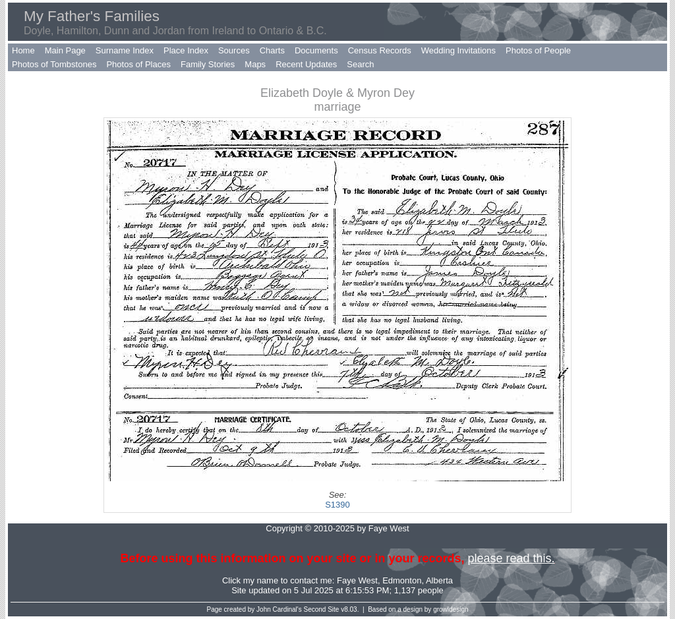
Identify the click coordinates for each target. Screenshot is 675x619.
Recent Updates (306, 64)
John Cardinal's (279, 609)
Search (360, 64)
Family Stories (208, 64)
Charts (272, 50)
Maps (255, 64)
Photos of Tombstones (54, 64)
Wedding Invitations (458, 50)
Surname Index (125, 50)
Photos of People (538, 50)
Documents (316, 50)
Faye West (357, 580)
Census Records (379, 50)
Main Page (65, 50)
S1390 (337, 505)
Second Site (321, 609)
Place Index (185, 50)
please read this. (510, 558)
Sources (234, 50)
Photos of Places (138, 64)
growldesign (450, 609)
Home (23, 50)
